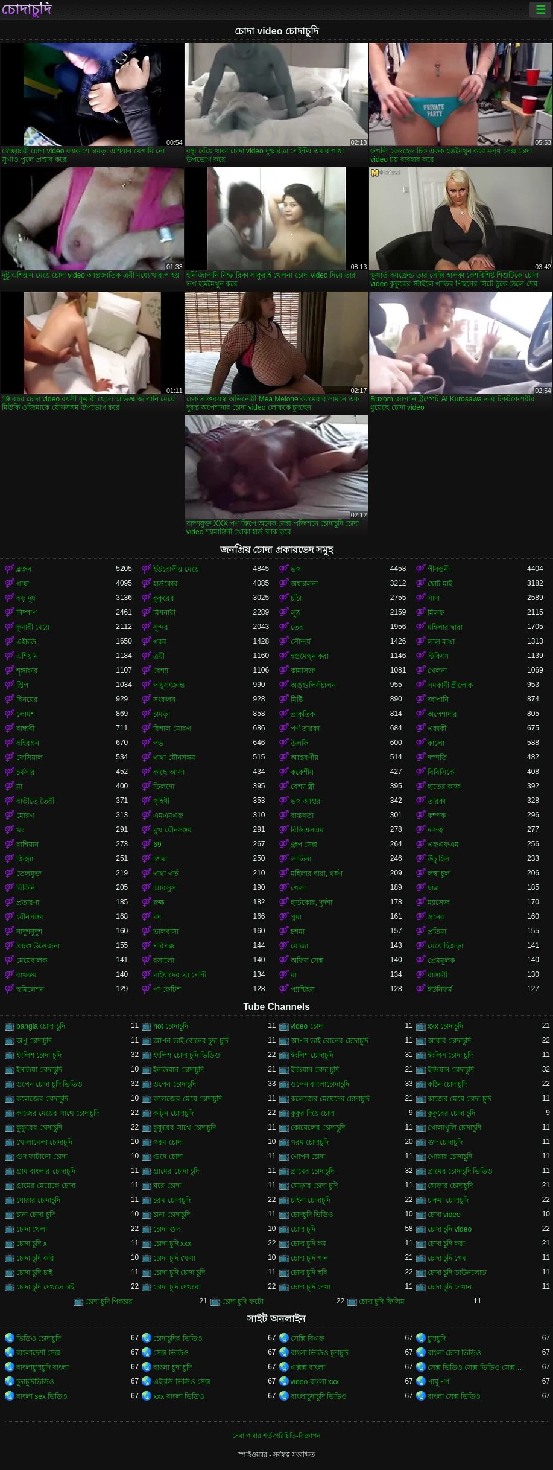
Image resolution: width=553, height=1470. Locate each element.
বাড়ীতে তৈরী (35, 801)
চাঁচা (296, 598)
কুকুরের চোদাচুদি (39, 1127)
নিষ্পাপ (26, 613)
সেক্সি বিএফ (307, 1338)
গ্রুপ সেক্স (304, 844)
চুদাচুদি (437, 1338)
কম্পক (437, 815)
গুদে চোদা (167, 1156)
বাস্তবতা (302, 815)
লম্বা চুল (439, 873)
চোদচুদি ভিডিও (312, 1214)
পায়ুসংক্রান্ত (169, 685)
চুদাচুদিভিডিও (35, 1382)
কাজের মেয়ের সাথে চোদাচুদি (57, 1113)
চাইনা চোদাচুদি (310, 1200)
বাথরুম (26, 975)
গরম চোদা (167, 1142)
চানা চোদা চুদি (35, 1214)
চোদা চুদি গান (310, 1258)
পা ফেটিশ (166, 989)
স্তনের (436, 917)
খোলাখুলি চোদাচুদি (454, 1127)
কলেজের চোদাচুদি (42, 1099)
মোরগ (25, 815)
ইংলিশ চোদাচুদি (312, 1055)
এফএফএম (443, 844)
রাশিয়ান (27, 844)
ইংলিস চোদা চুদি (450, 1055)
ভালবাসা (166, 931)
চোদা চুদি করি (35, 1258)
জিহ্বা (24, 859)
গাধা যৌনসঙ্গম (174, 757)
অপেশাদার (442, 714)
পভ (158, 743)
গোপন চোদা (308, 1156)
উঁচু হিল (438, 859)
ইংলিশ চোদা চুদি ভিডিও (186, 1055)
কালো (436, 743)
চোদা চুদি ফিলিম (382, 1301)
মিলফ (436, 613)
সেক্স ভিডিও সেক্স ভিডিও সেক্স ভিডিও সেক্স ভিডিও (477, 1367)
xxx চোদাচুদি (445, 1026)
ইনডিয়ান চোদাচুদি (178, 1070)
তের (297, 627)
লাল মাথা (441, 642)
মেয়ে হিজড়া (445, 946)
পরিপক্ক (163, 946)
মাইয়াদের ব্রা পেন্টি (179, 975)
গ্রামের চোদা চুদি (176, 1171)
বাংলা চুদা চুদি (172, 1367)
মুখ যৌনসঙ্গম (172, 830)
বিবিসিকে (441, 772)
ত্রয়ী (159, 656)
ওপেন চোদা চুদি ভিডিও (49, 1084)
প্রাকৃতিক (303, 714)
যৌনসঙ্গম (29, 917)
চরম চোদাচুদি (171, 1200)
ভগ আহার (306, 801)
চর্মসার (25, 772)
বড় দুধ (26, 598)
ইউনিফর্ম (440, 989)
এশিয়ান (27, 656)
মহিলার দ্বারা (445, 627)
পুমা (296, 917)
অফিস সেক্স (307, 960)
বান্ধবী (25, 728)
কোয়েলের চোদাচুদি (318, 1127)
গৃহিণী (161, 801)
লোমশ (25, 714)
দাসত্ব (435, 830)
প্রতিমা (437, 931)
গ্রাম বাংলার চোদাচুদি (45, 1171)
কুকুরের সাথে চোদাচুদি (184, 1127)
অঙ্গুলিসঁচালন (313, 685)
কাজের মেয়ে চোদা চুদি (459, 1099)
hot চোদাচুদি (170, 1026)
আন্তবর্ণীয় (304, 757)
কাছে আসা (168, 772)
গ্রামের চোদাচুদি (312, 1171)
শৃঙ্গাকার (27, 670)
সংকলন (164, 699)
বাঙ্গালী (437, 975)
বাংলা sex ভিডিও (42, 1396)
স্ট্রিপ (22, 685)
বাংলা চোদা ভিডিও (455, 1353)
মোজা (299, 946)
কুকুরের (163, 598)
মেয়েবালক (31, 960)
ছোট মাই (440, 584)
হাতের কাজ (444, 786)
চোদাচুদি (26, 10)
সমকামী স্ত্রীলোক (450, 685)
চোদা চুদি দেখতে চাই (45, 1287)
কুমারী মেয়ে (32, 627)
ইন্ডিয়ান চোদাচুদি (451, 1070)
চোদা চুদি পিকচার (109, 1301)
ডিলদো (163, 786)
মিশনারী (164, 613)
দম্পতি (437, 757)
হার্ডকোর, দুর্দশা (312, 902)
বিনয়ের (27, 699)
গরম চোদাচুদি (310, 1142)
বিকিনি (25, 888)
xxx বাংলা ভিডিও (178, 1396)
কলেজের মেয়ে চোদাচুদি (187, 1099)
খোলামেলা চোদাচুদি (44, 1142)
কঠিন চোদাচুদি (447, 1084)
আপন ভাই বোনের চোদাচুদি (329, 1041)
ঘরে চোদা (166, 1185)
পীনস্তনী (439, 569)
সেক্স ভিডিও (170, 1353)
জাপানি (438, 699)
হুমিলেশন (30, 989)
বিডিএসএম (307, 830)
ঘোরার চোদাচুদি (38, 1200)
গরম (159, 642)
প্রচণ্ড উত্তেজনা (38, 946)
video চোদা (307, 1026)
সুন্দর (160, 627)
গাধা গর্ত (165, 873)
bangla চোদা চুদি (40, 1026)
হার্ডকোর (165, 584)
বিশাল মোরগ (172, 728)
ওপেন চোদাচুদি (174, 1084)
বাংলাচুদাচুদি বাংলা (42, 1367)
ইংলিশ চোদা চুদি (39, 1055)
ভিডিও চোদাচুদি (38, 1338)
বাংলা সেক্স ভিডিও (454, 1396)
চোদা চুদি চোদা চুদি (179, 1272)
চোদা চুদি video (450, 1229)
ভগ (296, 569)
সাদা (434, 598)
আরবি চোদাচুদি (449, 1041)
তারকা (437, 801)
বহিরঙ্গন (27, 743)
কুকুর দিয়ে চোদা (313, 1113)
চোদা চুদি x (31, 1243)
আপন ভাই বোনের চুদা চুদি (190, 1041)
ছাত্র (433, 888)
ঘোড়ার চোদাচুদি (450, 1185)
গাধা (22, 584)
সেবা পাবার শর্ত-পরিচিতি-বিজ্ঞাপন (276, 1435)
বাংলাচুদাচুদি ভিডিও (319, 1396)
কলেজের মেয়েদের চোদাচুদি (330, 1099)
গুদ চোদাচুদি (445, 1142)
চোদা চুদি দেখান (450, 1287)
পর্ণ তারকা (305, 728)
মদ (157, 917)
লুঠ (295, 613)
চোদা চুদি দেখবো (177, 1287)
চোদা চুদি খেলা (174, 1258)
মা (19, 786)
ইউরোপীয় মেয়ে (175, 569)
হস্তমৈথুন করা (310, 656)
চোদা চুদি (303, 1229)
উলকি (299, 743)
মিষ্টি (297, 699)
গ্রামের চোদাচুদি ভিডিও (460, 1171)
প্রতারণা (27, 902)
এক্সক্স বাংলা (308, 1367)
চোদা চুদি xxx (172, 1243)
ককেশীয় (302, 772)
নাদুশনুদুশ (29, 931)
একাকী (437, 728)
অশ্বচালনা (304, 584)
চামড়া (161, 714)
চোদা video (444, 1214)
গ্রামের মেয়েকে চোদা (45, 1185)
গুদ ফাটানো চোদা (41, 1156)
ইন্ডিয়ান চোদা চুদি (315, 1070)
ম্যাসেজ (439, 902)
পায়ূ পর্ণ (438, 1382)
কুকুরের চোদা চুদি (452, 1113)
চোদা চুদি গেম (447, 1258)
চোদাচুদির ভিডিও (177, 1338)
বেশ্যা (160, 670)
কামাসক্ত (303, 670)
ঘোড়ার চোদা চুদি (314, 1185)
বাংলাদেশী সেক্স (38, 1353)
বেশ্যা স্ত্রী (302, 786)
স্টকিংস (438, 656)
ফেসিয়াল (29, 757)
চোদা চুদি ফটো (243, 1301)
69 (157, 844)
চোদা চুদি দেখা (311, 1287)
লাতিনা (301, 859)
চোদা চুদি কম (309, 1243)
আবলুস (164, 888)
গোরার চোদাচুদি (450, 1156)
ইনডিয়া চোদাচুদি (39, 1070)
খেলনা (437, 670)
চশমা (160, 859)
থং (20, 830)
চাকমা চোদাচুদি (448, 1200)
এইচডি (26, 642)
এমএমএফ (168, 815)
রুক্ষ (159, 902)
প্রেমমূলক (441, 960)
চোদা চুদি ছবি (309, 1272)
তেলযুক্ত (29, 873)
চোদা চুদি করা (447, 1243)
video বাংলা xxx (315, 1382)
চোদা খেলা (31, 1229)
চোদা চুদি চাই (34, 1272)
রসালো (163, 960)
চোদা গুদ (166, 1229)
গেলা (298, 888)
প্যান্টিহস (303, 989)
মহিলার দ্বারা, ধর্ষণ (317, 873)
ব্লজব (24, 569)
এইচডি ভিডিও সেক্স (181, 1382)
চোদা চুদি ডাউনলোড (457, 1272)
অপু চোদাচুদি (34, 1041)
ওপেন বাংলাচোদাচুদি (320, 1084)
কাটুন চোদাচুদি (173, 1113)
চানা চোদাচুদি (171, 1214)
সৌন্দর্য (301, 642)
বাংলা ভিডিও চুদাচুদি (320, 1353)
